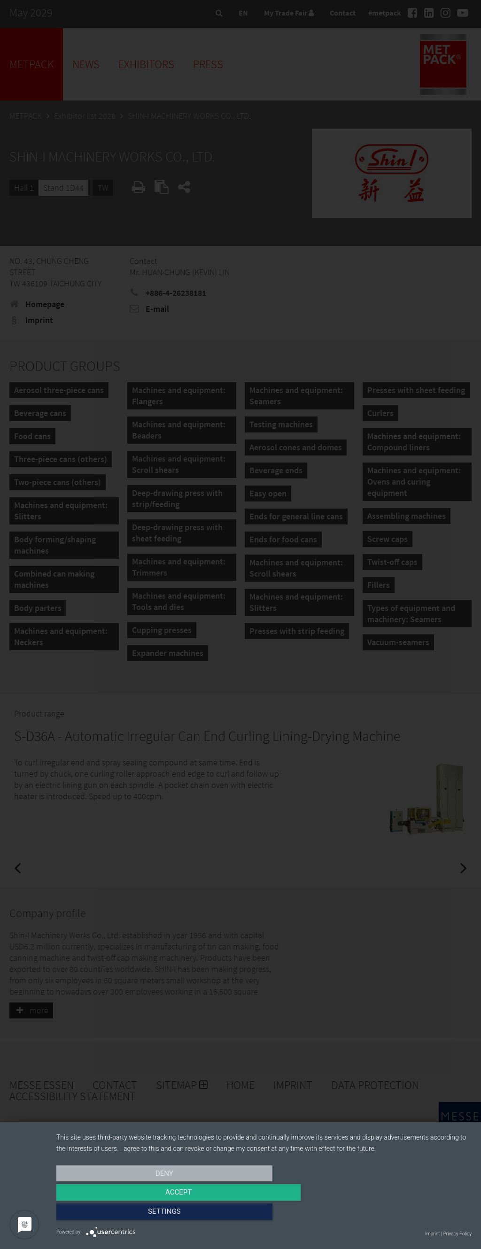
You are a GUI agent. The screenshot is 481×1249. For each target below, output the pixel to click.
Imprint (432, 1233)
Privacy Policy (457, 1233)
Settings (409, 1214)
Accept (264, 1214)
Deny (119, 1214)
